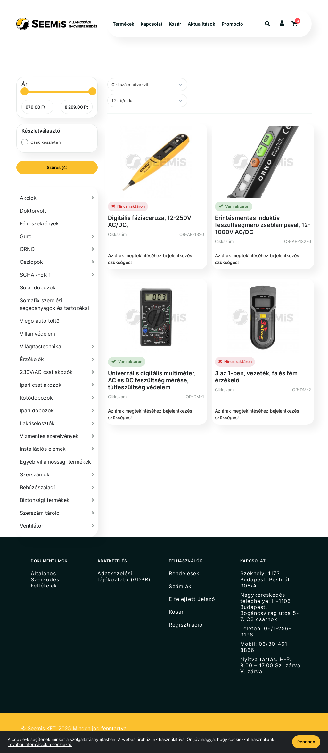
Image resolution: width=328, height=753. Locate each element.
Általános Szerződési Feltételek (46, 579)
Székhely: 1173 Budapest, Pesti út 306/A (265, 579)
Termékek (123, 24)
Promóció (232, 24)
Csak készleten (45, 142)
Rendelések (184, 573)
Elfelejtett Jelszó (192, 599)
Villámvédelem (37, 333)
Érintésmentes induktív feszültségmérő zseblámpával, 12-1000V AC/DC (262, 225)
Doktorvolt (33, 210)
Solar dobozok (38, 287)
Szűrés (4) (57, 167)
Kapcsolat (151, 24)
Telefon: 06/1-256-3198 (265, 632)
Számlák (180, 586)
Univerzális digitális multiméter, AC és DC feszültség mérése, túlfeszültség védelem (152, 380)
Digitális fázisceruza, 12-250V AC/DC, (149, 221)
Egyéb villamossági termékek (55, 461)
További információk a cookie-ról (40, 744)
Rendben (306, 741)
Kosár (175, 24)
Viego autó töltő (40, 321)
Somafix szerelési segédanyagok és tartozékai (54, 304)
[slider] (24, 91)
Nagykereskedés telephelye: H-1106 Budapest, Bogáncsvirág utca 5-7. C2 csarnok (269, 607)
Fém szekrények (39, 223)
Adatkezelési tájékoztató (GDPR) (124, 576)
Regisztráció (186, 625)
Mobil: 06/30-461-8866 (265, 647)
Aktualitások (201, 24)
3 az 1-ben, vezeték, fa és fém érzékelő (256, 377)
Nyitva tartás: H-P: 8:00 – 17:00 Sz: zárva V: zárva (270, 665)
